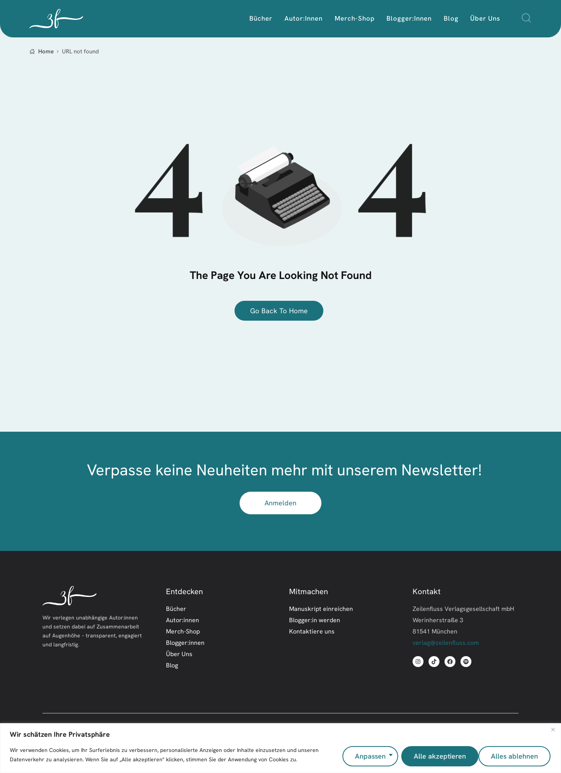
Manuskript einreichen (321, 609)
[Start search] (526, 18)
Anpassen (368, 756)
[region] (280, 749)
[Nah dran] (552, 732)
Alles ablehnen (435, 756)
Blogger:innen (185, 643)
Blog (172, 666)
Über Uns (179, 654)
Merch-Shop (183, 632)
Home (46, 51)
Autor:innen (182, 621)
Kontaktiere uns (312, 632)
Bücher (176, 609)
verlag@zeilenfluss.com (446, 643)
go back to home (279, 311)
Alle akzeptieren (513, 756)
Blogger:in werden (314, 621)
